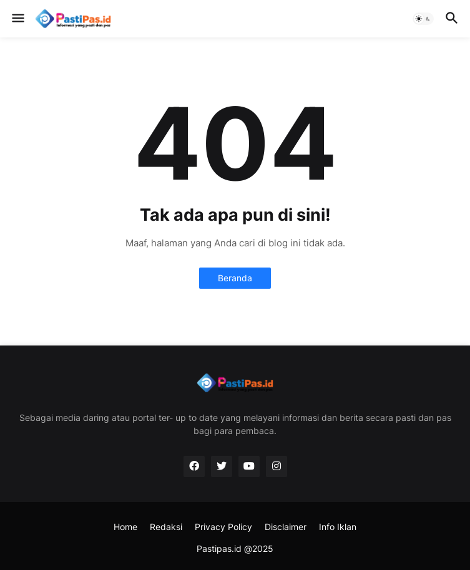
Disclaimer (285, 526)
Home (125, 526)
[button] (17, 18)
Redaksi (166, 526)
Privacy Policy (223, 526)
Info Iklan (337, 526)
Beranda (235, 278)
